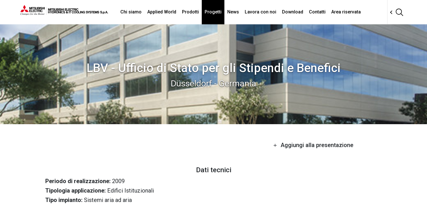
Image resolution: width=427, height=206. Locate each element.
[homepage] (64, 13)
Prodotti (190, 12)
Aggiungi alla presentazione (313, 145)
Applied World (161, 12)
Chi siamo (131, 12)
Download (292, 12)
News (233, 12)
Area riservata (346, 12)
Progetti (213, 12)
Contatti (317, 12)
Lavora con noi (260, 12)
